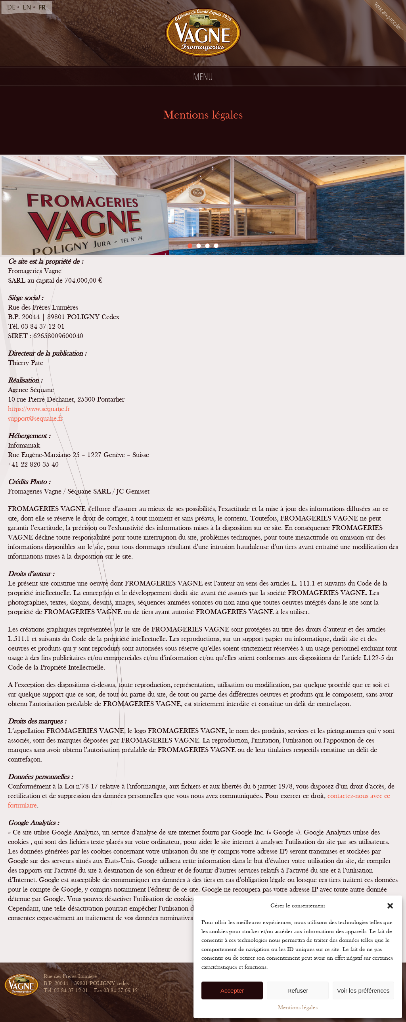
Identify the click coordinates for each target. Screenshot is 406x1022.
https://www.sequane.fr (39, 409)
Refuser (297, 990)
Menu (203, 76)
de (11, 7)
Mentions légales (298, 1007)
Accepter (232, 990)
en (27, 7)
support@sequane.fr (35, 418)
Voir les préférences (363, 990)
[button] (390, 906)
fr (42, 7)
